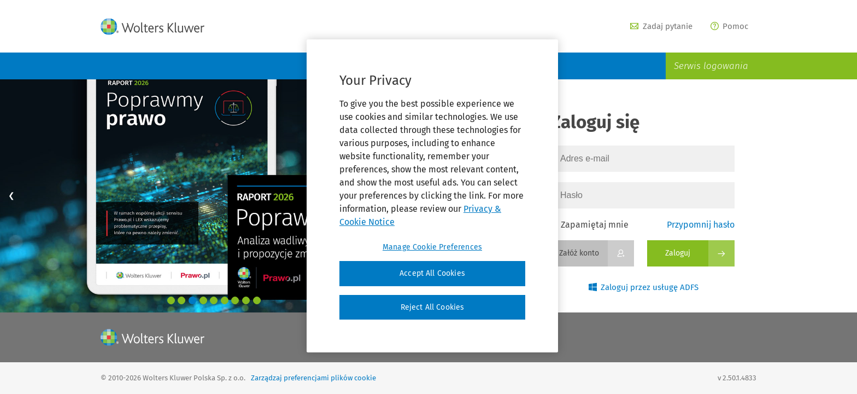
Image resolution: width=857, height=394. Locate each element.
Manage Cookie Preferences (432, 247)
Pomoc (730, 26)
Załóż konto (579, 253)
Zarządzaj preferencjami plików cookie (313, 378)
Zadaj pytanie (661, 26)
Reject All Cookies (433, 307)
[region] (432, 195)
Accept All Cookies (432, 273)
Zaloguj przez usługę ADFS (644, 287)
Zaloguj (677, 253)
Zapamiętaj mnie (590, 224)
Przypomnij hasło (701, 224)
